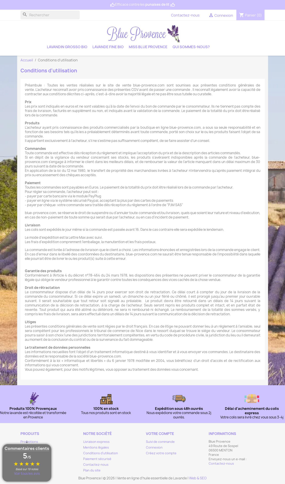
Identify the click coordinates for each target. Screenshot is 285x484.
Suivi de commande (160, 442)
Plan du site (92, 470)
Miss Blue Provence (148, 46)
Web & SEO (198, 478)
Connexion (154, 447)
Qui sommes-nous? (191, 46)
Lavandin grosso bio (67, 46)
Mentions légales (96, 447)
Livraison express (96, 442)
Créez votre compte (161, 453)
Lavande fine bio (108, 46)
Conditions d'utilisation (100, 453)
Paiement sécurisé (97, 459)
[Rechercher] (50, 15)
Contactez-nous (185, 15)
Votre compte (160, 433)
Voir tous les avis (27, 473)
